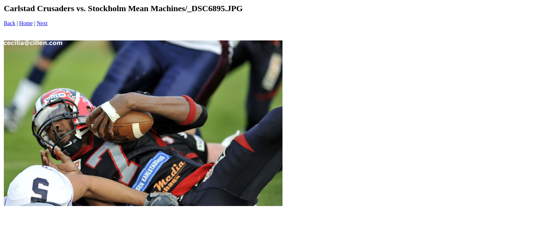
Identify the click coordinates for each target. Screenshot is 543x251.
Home (26, 23)
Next (42, 23)
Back (9, 23)
